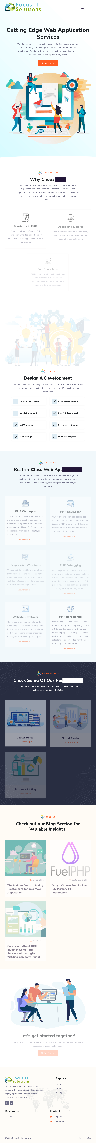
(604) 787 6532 (60, 1116)
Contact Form (59, 1121)
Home (58, 1084)
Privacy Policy (85, 1138)
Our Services (11, 1116)
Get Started (48, 63)
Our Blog (60, 1093)
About (59, 1088)
